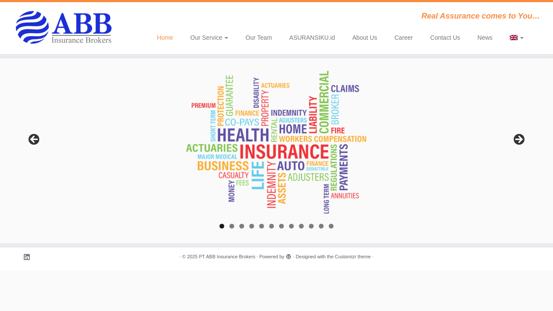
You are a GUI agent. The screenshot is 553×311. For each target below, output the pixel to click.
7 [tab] (281, 226)
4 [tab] (251, 226)
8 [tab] (291, 226)
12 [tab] (331, 226)
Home (165, 37)
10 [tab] (311, 226)
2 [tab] (231, 226)
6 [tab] (271, 226)
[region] (276, 142)
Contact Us (445, 37)
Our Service (210, 37)
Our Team (258, 37)
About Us (364, 37)
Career (403, 37)
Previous (34, 139)
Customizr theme (353, 256)
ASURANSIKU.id (312, 37)
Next (518, 139)
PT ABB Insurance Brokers (227, 256)
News (485, 37)
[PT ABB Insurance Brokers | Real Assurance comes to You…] (63, 28)
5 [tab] (261, 226)
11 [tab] (321, 226)
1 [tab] (221, 226)
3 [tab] (241, 226)
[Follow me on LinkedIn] (29, 257)
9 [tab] (301, 226)
